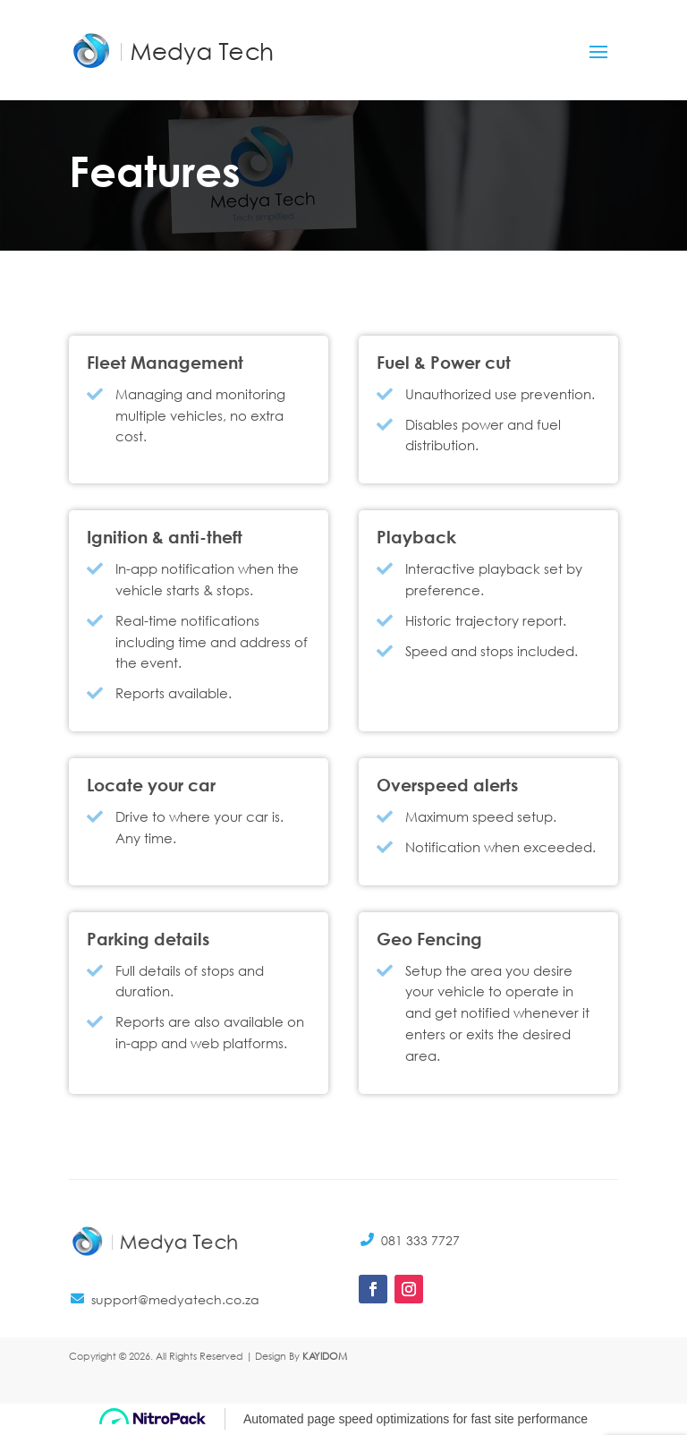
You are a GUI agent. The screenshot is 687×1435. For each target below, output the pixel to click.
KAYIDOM (324, 1356)
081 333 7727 (420, 1240)
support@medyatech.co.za (175, 1299)
